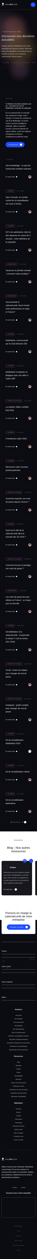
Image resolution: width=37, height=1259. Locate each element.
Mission (18, 1112)
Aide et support (18, 1133)
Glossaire (18, 1065)
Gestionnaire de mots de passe (18, 1050)
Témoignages (18, 1076)
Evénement (16, 62)
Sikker (4, 997)
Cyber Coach (6, 966)
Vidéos (18, 1072)
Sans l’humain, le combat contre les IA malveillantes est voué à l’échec (17, 200)
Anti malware (18, 1019)
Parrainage (18, 1122)
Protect (4, 951)
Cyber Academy (7, 982)
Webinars (18, 1079)
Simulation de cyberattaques (18, 1046)
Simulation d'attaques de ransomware (18, 1043)
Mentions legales (18, 1240)
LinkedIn (15, 1187)
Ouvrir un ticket (18, 1140)
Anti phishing (18, 1025)
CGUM (18, 1231)
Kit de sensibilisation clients (18, 772)
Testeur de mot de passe (18, 1083)
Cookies (18, 1250)
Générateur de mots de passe (18, 1089)
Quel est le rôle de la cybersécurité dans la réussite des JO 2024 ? (16, 533)
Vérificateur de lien (18, 1086)
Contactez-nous (18, 1136)
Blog (18, 1062)
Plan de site (18, 1235)
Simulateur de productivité (19, 1093)
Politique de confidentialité (18, 1245)
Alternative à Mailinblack (18, 1096)
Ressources (12, 31)
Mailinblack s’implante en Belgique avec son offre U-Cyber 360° (17, 375)
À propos (18, 1109)
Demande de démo (18, 1126)
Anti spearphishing (18, 1029)
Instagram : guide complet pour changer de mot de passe (17, 708)
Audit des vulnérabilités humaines (18, 1036)
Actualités (6, 62)
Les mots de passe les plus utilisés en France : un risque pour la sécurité (18, 600)
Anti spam (18, 1015)
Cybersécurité (26, 62)
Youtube (23, 1187)
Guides (13, 867)
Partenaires (18, 1119)
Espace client (18, 1129)
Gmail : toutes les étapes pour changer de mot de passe (16, 673)
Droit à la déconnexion (18, 1032)
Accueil (5, 31)
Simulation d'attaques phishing (18, 1039)
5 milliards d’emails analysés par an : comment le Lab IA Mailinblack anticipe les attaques (18, 106)
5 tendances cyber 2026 (16, 439)
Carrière (18, 1116)
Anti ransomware (18, 1022)
